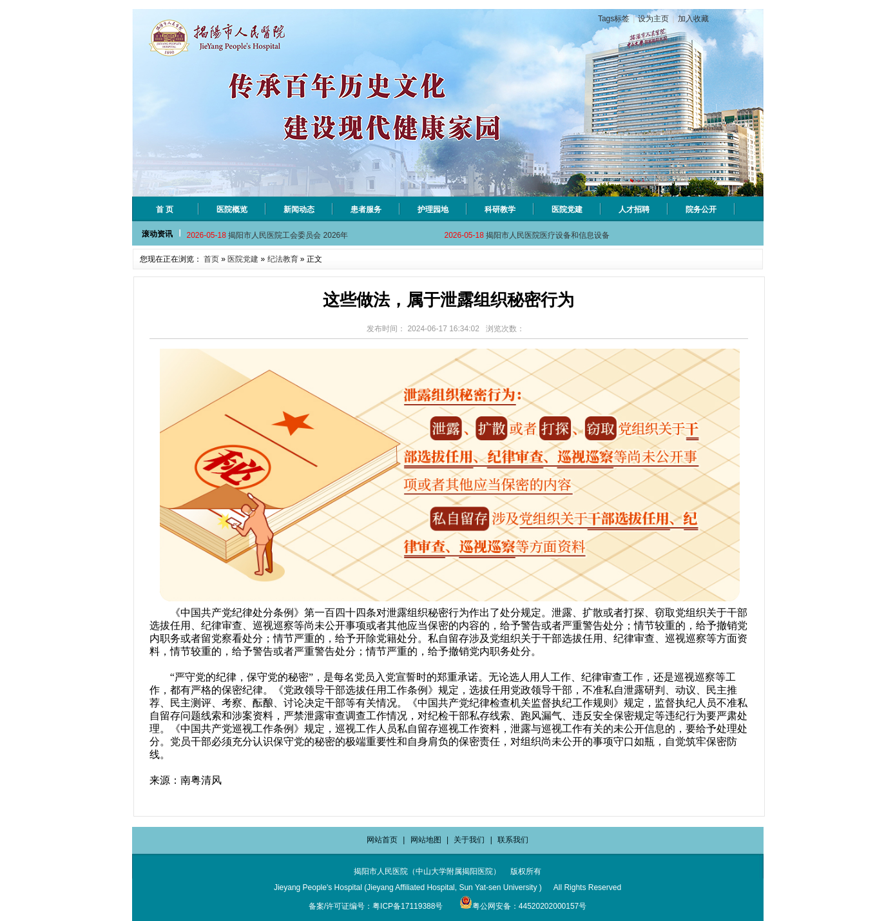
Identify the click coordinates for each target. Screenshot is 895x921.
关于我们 (469, 839)
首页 (211, 259)
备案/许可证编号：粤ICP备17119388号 (376, 906)
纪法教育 (282, 259)
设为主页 (653, 18)
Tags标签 (614, 18)
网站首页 (382, 839)
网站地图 (425, 839)
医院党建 (242, 259)
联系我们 (512, 839)
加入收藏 (693, 18)
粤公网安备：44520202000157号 (522, 906)
